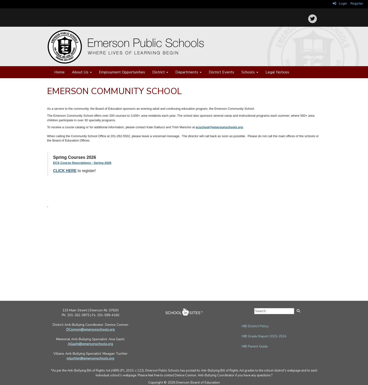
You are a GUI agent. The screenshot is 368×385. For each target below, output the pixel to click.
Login (340, 3)
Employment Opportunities (122, 72)
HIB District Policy (255, 326)
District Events (221, 72)
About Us (82, 72)
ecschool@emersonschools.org (219, 127)
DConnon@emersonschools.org (90, 329)
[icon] (312, 18)
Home (59, 72)
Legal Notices (277, 72)
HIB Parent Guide (255, 346)
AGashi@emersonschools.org (90, 344)
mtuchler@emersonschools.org (90, 358)
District (160, 72)
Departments (188, 72)
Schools (249, 72)
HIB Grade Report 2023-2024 (264, 336)
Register (356, 3)
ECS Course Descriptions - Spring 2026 (82, 163)
